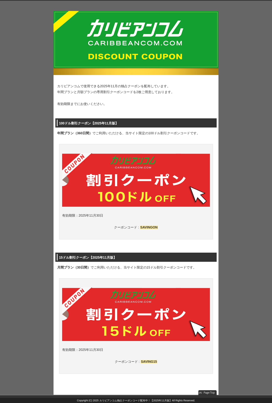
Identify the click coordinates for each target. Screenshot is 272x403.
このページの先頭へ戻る (207, 392)
